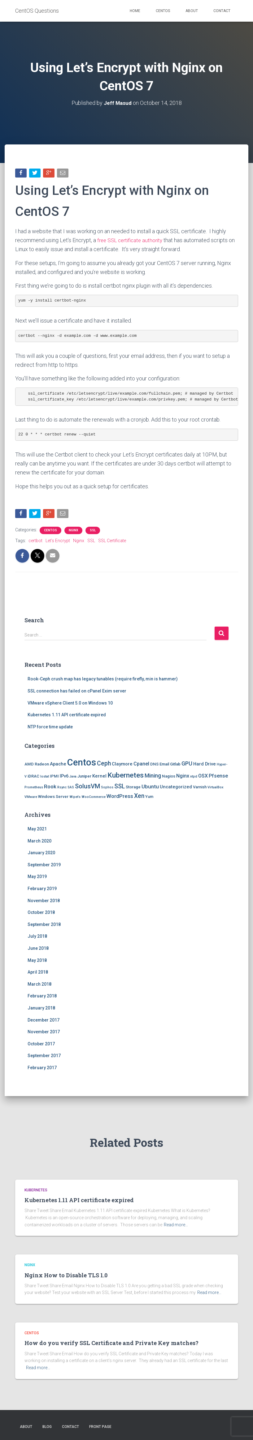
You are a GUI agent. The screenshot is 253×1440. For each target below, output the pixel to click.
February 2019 (42, 889)
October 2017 (41, 1045)
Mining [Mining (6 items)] (153, 777)
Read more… (176, 1224)
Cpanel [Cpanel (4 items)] (141, 765)
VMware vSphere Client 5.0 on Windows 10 (70, 704)
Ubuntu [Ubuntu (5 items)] (150, 788)
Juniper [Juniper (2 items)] (84, 777)
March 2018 (39, 985)
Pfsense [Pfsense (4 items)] (218, 777)
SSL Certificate (112, 541)
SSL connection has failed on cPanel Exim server (77, 692)
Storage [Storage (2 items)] (133, 788)
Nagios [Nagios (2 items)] (168, 777)
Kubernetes (35, 1190)
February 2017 (42, 1068)
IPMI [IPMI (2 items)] (54, 777)
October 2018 (41, 913)
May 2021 (37, 830)
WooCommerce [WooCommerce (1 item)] (93, 798)
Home (135, 11)
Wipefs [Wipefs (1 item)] (75, 798)
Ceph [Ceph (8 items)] (104, 764)
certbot (35, 541)
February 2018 (42, 997)
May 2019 (37, 878)
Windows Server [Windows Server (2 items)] (53, 798)
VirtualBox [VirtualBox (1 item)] (215, 788)
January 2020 (41, 853)
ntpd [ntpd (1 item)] (193, 778)
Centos (163, 11)
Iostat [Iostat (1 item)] (44, 778)
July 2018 (37, 937)
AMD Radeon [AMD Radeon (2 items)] (36, 765)
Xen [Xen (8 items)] (139, 797)
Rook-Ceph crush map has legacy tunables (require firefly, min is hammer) (103, 680)
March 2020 (39, 842)
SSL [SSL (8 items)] (119, 787)
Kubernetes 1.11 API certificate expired (67, 716)
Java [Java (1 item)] (72, 778)
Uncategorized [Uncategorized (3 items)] (176, 788)
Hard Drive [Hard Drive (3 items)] (204, 765)
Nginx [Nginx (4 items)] (182, 777)
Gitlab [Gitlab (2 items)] (175, 765)
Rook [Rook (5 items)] (50, 788)
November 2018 (44, 901)
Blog (47, 1427)
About (191, 11)
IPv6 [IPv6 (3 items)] (64, 777)
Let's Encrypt (58, 541)
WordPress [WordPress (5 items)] (120, 798)
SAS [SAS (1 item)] (71, 788)
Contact (221, 11)
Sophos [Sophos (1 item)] (107, 788)
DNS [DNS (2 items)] (154, 765)
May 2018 (37, 961)
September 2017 (44, 1057)
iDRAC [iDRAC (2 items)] (33, 777)
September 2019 (44, 866)
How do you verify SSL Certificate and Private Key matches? (111, 1343)
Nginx (73, 531)
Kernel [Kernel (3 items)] (99, 777)
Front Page (100, 1427)
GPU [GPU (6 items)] (186, 764)
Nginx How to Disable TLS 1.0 (65, 1275)
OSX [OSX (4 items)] (203, 777)
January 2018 (41, 1009)
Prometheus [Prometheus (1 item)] (33, 788)
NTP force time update (50, 728)
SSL (93, 531)
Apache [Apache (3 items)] (58, 765)
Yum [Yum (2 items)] (149, 798)
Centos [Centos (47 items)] (81, 763)
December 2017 (43, 1021)
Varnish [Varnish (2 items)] (200, 788)
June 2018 (38, 949)
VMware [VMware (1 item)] (30, 798)
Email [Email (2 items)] (164, 765)
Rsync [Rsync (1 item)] (62, 788)
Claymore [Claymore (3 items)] (122, 765)
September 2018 (44, 925)
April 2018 (38, 973)
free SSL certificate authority (132, 241)
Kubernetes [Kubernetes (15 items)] (125, 776)
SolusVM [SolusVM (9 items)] (87, 787)
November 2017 (44, 1033)
